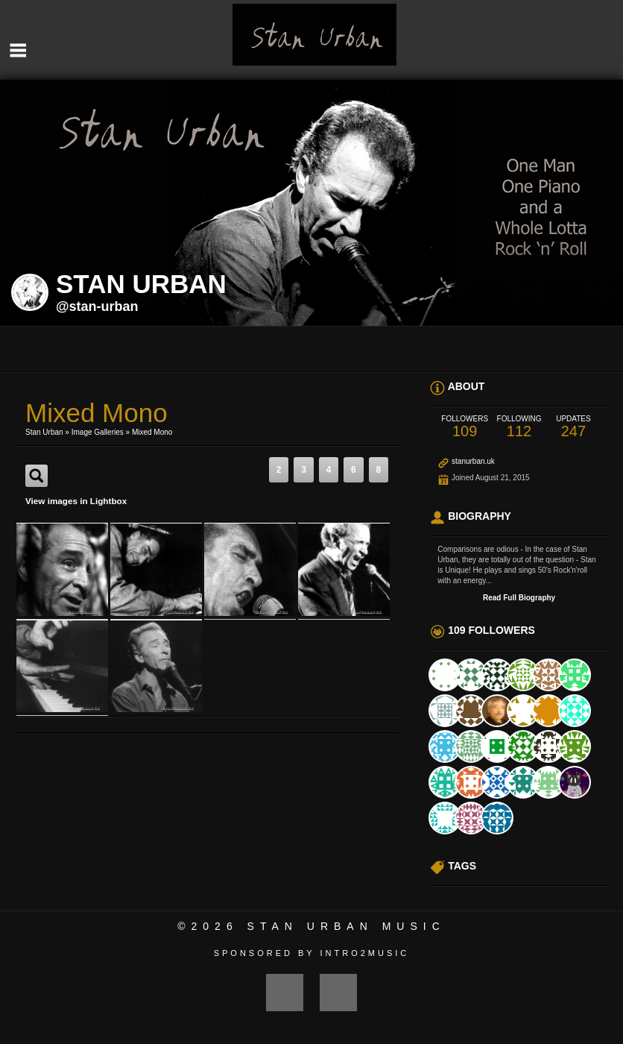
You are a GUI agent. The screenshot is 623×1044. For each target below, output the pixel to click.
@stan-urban (97, 306)
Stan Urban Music (346, 926)
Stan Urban (44, 432)
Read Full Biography (519, 598)
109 (464, 427)
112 (519, 427)
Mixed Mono (152, 432)
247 (573, 427)
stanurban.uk (473, 461)
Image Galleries (98, 432)
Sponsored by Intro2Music (312, 953)
